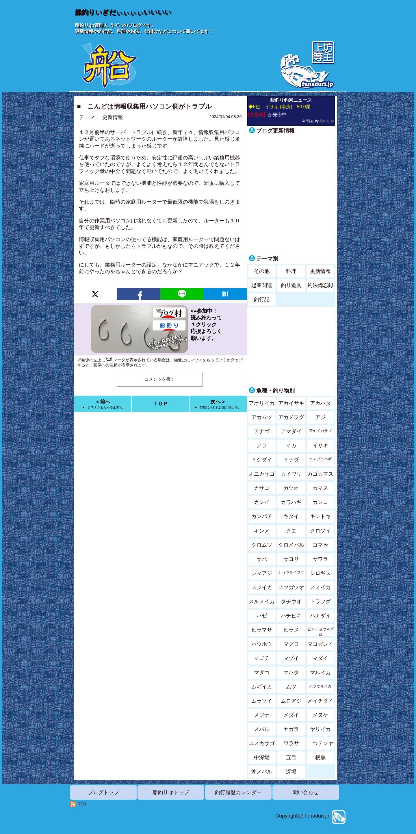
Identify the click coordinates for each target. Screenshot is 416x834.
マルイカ (320, 672)
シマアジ (261, 573)
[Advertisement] (160, 458)
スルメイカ (262, 601)
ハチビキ (291, 616)
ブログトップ (103, 792)
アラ (262, 445)
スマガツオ (291, 587)
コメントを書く (159, 379)
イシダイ (261, 460)
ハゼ (262, 616)
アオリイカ (262, 403)
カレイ (262, 502)
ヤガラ (291, 729)
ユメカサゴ (262, 743)
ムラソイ (261, 701)
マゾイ (291, 658)
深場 (291, 772)
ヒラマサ (261, 630)
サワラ (320, 559)
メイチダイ (320, 701)
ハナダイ (320, 616)
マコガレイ (320, 644)
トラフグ (320, 601)
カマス (320, 488)
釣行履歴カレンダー (238, 792)
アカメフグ (291, 417)
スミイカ (320, 587)
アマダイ (291, 431)
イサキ (320, 445)
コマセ (320, 545)
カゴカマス (320, 474)
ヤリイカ (320, 729)
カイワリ (291, 474)
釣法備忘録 (320, 285)
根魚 (320, 757)
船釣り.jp (327, 121)
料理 (291, 271)
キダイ (291, 516)
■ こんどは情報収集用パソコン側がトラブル (144, 106)
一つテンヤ (320, 743)
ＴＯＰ (160, 404)
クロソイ (320, 531)
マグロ (291, 644)
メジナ (262, 715)
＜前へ (102, 404)
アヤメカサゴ (320, 431)
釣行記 (262, 299)
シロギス (320, 573)
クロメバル (291, 545)
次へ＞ (218, 404)
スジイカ (261, 587)
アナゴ (262, 431)
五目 (291, 757)
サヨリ (291, 559)
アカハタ (320, 403)
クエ (291, 531)
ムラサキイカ (320, 686)
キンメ (262, 531)
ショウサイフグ (291, 573)
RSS (81, 804)
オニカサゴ (262, 474)
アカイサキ (291, 403)
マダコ (262, 672)
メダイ (291, 715)
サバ (262, 559)
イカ (291, 445)
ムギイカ (261, 687)
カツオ (291, 488)
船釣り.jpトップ (171, 792)
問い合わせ (306, 792)
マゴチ (262, 658)
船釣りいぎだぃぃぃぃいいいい (123, 12)
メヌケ (320, 715)
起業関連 (261, 285)
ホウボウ (261, 644)
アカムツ (261, 417)
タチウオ (291, 601)
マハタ (291, 672)
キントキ (320, 516)
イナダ (291, 460)
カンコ (320, 502)
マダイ (320, 658)
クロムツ (261, 545)
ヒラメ (291, 630)
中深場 (262, 757)
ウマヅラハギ (320, 459)
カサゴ (262, 488)
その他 (262, 271)
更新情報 (112, 117)
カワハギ (291, 502)
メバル (262, 729)
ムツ (291, 687)
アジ (320, 417)
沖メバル (261, 772)
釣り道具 (291, 285)
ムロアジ (291, 701)
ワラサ (291, 743)
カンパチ (261, 516)
